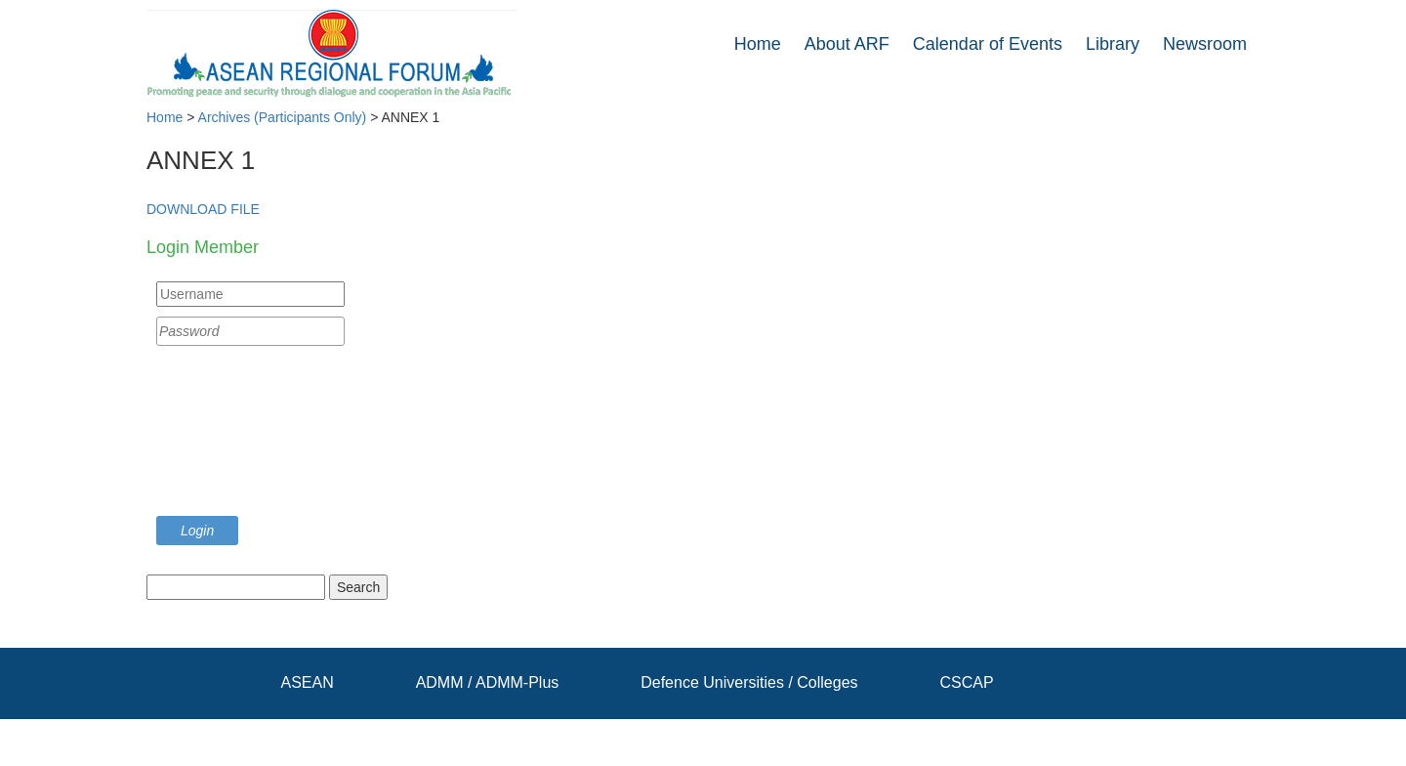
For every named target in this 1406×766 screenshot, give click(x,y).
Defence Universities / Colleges (749, 682)
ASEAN (307, 682)
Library (1112, 44)
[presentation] (236, 435)
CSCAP (966, 682)
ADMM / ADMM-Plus (487, 682)
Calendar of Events (987, 44)
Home (757, 44)
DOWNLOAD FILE (203, 209)
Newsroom (1205, 44)
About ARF (847, 44)
